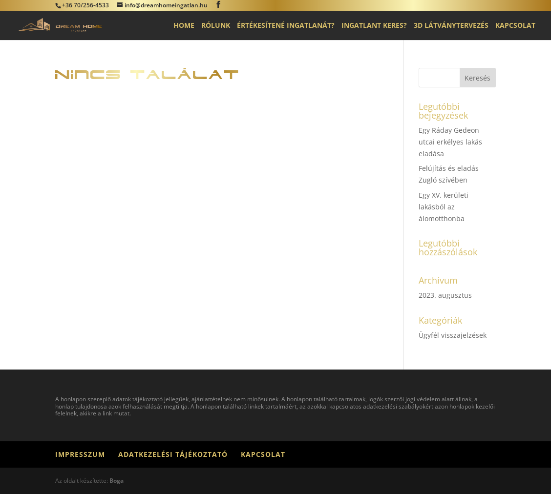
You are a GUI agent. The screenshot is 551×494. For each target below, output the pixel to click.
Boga (116, 480)
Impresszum (80, 454)
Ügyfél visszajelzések (453, 335)
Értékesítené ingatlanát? (286, 26)
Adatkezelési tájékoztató (173, 454)
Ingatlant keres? (374, 26)
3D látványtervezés (451, 26)
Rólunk (215, 26)
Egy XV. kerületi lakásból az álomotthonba (443, 206)
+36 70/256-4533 (85, 5)
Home (183, 26)
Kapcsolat (515, 26)
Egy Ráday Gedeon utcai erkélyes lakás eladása (450, 141)
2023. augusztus (445, 295)
